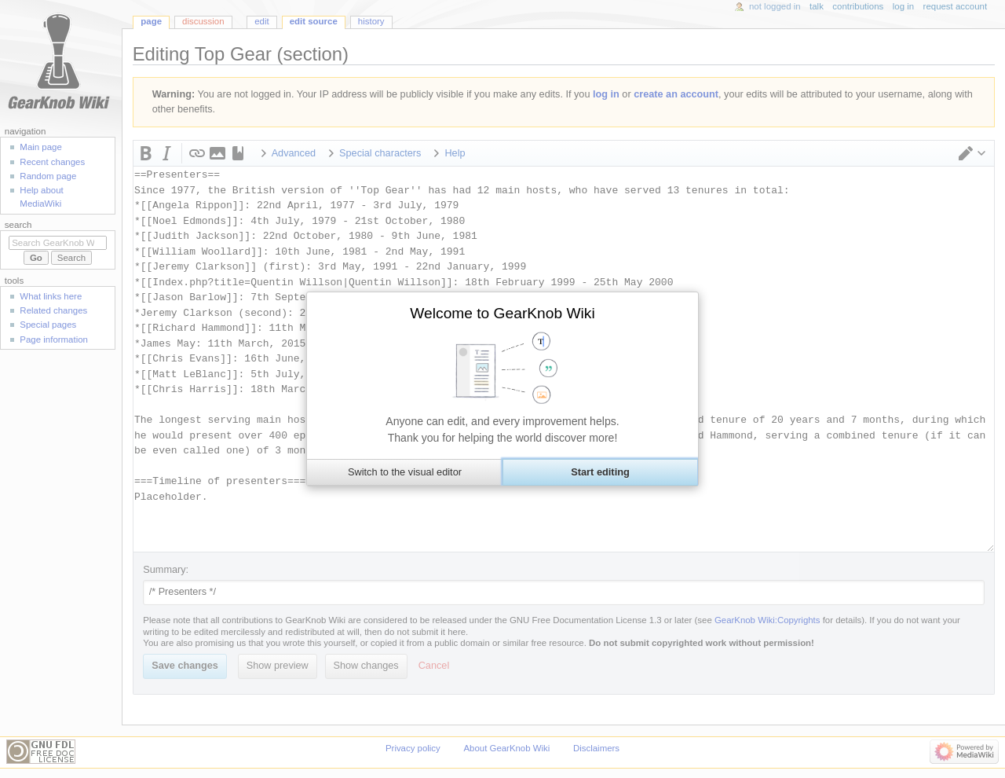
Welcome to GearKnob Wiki (502, 313)
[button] (404, 472)
